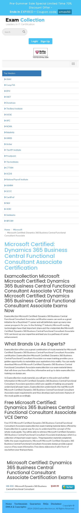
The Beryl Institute (13, 108)
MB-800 (10, 486)
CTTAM (8, 168)
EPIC (7, 91)
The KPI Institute (12, 150)
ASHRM (8, 185)
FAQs (45, 504)
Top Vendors (9, 73)
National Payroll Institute (16, 179)
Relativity (9, 132)
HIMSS (8, 138)
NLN (7, 203)
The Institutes (11, 162)
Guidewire (9, 215)
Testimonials (20, 504)
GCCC (8, 191)
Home (7, 229)
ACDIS (8, 173)
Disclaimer (56, 504)
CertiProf (9, 197)
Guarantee (35, 504)
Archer (8, 144)
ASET (7, 97)
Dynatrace (9, 103)
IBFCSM (8, 221)
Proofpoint (10, 156)
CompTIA (9, 85)
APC (7, 120)
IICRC (7, 209)
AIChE (8, 114)
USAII (7, 79)
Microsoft (17, 229)
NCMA (8, 126)
